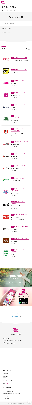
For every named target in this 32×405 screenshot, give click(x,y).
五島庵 (13, 107)
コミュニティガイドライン (9, 396)
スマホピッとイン (16, 206)
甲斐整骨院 (14, 229)
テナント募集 (7, 387)
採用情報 (5, 377)
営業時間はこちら (10, 343)
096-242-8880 (14, 146)
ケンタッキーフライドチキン (19, 133)
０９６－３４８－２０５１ (17, 219)
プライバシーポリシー (8, 391)
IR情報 (5, 384)
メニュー (29, 2)
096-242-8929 (14, 158)
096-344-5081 (14, 170)
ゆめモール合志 (5, 10)
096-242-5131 (14, 109)
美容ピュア (14, 241)
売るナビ (13, 254)
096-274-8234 (14, 195)
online (25, 2)
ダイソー (13, 83)
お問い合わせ (6, 398)
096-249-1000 (14, 122)
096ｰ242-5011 (14, 97)
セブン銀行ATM (15, 180)
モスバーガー (15, 120)
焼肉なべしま (15, 156)
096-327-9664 (14, 208)
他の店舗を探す (7, 370)
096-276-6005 (14, 256)
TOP (29, 401)
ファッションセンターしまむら (19, 60)
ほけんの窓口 (15, 217)
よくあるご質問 (7, 380)
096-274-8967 (14, 243)
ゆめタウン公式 (15, 316)
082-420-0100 (14, 85)
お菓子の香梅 (15, 168)
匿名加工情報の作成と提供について (11, 393)
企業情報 (5, 373)
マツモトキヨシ (15, 72)
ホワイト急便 (15, 193)
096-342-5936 (14, 231)
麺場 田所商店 (15, 144)
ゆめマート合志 (15, 95)
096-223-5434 (14, 135)
